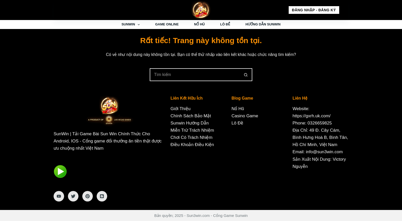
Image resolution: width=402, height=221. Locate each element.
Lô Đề (225, 24)
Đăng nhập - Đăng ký (314, 10)
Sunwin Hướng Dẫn (189, 123)
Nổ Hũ (199, 24)
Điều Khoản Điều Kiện (192, 144)
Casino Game (245, 115)
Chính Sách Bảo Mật (190, 115)
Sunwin (132, 25)
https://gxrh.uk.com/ (311, 115)
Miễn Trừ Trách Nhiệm (192, 130)
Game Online (167, 24)
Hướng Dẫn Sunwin (262, 24)
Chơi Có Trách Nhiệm (191, 137)
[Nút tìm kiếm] (245, 74)
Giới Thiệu (180, 108)
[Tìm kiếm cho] (194, 74)
